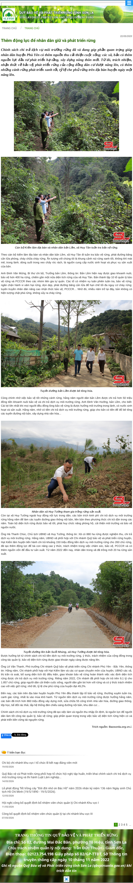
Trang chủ (9, 28)
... (130, 824)
